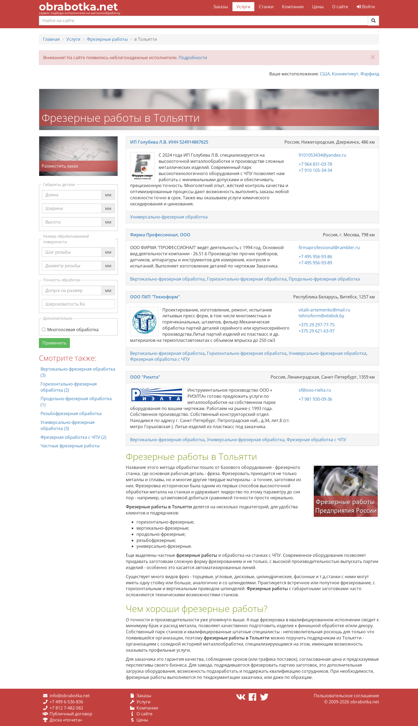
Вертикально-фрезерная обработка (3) (78, 372)
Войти (366, 7)
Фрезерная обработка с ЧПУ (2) (73, 437)
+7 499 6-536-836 (66, 702)
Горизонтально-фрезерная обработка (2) (69, 387)
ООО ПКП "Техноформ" (155, 297)
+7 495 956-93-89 (315, 263)
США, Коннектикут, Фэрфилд (349, 74)
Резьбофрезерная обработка (71, 413)
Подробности (193, 57)
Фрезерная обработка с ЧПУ (160, 359)
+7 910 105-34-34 (315, 170)
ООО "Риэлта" (145, 377)
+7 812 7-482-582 (66, 708)
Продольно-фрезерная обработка (324, 279)
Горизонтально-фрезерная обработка (247, 279)
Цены (318, 7)
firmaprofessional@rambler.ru (329, 247)
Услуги (243, 7)
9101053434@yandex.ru (322, 155)
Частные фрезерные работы (70, 446)
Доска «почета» (66, 720)
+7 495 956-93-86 (315, 256)
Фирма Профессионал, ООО (160, 235)
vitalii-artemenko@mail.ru (324, 310)
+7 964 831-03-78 (315, 164)
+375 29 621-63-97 (317, 331)
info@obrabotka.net (70, 696)
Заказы (220, 7)
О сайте (340, 7)
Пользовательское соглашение (346, 696)
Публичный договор (71, 714)
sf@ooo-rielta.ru (315, 390)
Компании (293, 7)
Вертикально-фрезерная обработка (167, 279)
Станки (266, 7)
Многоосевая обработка (70, 329)
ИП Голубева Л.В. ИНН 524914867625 (169, 142)
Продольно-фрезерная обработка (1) (76, 402)
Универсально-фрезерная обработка (169, 217)
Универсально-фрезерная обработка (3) (68, 425)
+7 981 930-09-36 (315, 399)
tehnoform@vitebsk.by (321, 316)
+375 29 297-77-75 (317, 325)
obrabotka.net (78, 6)
